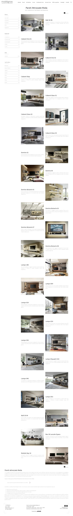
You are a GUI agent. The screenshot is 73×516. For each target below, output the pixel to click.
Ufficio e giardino (55, 2)
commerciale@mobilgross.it (34, 505)
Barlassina (12, 65)
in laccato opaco (12, 41)
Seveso (12, 82)
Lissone (12, 72)
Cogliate (12, 70)
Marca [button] (6, 14)
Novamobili (12, 22)
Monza (12, 80)
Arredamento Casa (40, 2)
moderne (12, 56)
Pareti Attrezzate (37, 10)
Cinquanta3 (12, 20)
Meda (12, 75)
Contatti (67, 2)
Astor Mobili (12, 18)
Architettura (28, 2)
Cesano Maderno (12, 68)
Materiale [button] (7, 33)
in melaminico (12, 37)
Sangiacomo (12, 27)
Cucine (33, 2)
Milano (12, 77)
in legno (12, 44)
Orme (12, 25)
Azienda (19, 2)
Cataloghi (62, 2)
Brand (23, 2)
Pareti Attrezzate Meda (44, 10)
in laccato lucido (12, 39)
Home (26, 10)
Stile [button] (6, 52)
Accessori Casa (48, 2)
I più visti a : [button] (7, 62)
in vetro (12, 46)
